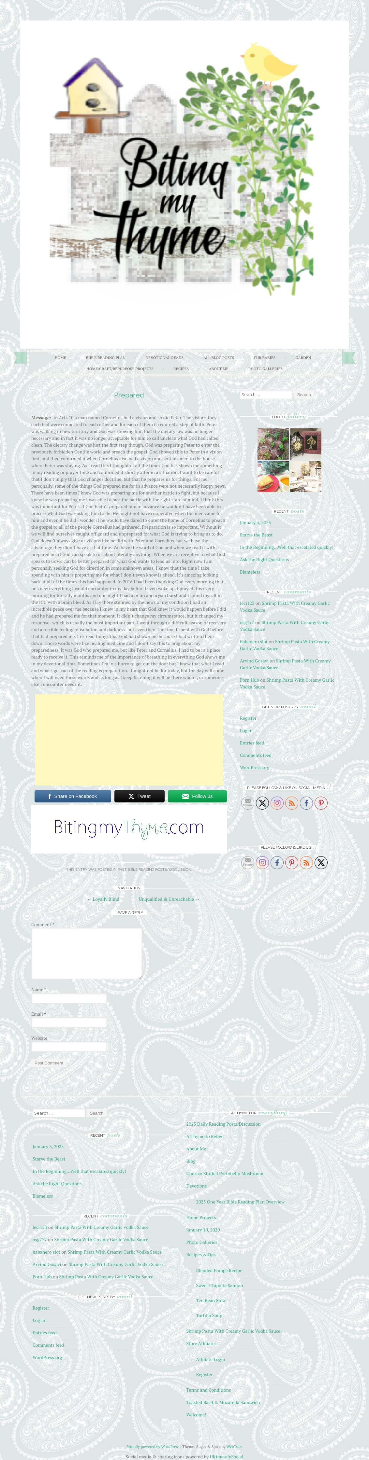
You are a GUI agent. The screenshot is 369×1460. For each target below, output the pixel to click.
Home (60, 357)
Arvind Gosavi (254, 661)
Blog (191, 1161)
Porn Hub (249, 680)
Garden (303, 357)
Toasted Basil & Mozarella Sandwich (223, 1402)
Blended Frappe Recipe (219, 1270)
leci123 (247, 603)
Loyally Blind (103, 899)
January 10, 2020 (203, 1230)
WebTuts (234, 1446)
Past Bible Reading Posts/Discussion (154, 870)
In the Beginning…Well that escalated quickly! (286, 547)
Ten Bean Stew (211, 1300)
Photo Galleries (265, 368)
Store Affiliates (201, 1343)
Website (39, 1038)
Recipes (181, 368)
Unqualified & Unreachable (169, 899)
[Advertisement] (129, 740)
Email (38, 1014)
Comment (42, 924)
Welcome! (196, 1414)
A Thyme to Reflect (205, 1136)
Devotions (196, 1186)
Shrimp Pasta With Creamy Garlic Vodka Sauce (101, 1227)
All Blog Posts (218, 357)
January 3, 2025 (255, 522)
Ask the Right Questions (264, 559)
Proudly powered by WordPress (153, 1446)
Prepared (129, 395)
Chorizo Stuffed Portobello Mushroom (224, 1173)
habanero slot (254, 641)
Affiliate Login (210, 1359)
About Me (218, 368)
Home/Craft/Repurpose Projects (120, 368)
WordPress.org (254, 767)
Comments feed (256, 755)
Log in (246, 730)
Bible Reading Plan (106, 357)
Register (248, 718)
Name (38, 989)
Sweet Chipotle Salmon (219, 1285)
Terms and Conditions (208, 1390)
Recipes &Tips (201, 1254)
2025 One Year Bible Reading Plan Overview (240, 1202)
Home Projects (201, 1217)
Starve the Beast (256, 535)
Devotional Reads (165, 357)
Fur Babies (264, 357)
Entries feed (252, 743)
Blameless (250, 572)
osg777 (247, 622)
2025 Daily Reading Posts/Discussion (223, 1124)
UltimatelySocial (226, 1456)
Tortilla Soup (209, 1315)
